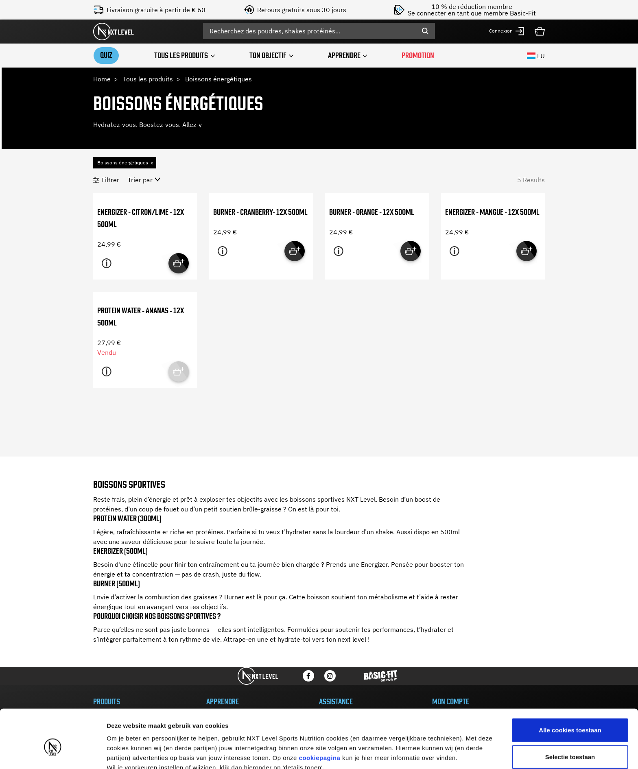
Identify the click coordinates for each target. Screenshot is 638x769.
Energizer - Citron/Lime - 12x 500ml (140, 218)
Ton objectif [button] (267, 55)
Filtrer (110, 179)
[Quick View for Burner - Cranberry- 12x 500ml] (294, 250)
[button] (507, 31)
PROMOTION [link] (418, 55)
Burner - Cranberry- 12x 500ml (260, 212)
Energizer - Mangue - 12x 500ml (492, 212)
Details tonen (439, 752)
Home (102, 78)
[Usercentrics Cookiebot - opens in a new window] (52, 753)
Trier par (140, 179)
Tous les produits (148, 78)
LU (536, 55)
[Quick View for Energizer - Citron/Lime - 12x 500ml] (178, 263)
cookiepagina (320, 716)
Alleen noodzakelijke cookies (570, 742)
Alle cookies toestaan (570, 689)
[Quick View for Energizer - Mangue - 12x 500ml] (526, 250)
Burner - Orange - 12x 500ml (371, 212)
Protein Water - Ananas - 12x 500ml (140, 316)
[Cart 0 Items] (540, 30)
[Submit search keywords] (425, 31)
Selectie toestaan (570, 715)
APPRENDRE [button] (344, 55)
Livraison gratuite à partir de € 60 (156, 10)
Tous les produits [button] (181, 55)
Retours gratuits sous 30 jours (301, 10)
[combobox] (319, 31)
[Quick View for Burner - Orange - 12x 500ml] (410, 250)
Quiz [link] (106, 55)
